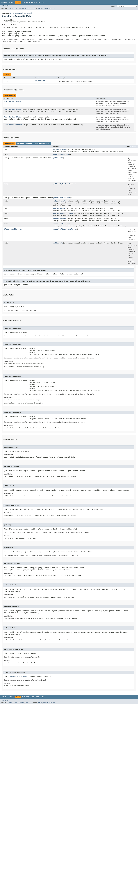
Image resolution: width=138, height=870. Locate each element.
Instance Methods (24, 143)
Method (27, 8)
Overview (4, 2)
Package (11, 2)
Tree (23, 2)
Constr (21, 8)
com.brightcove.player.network (20, 13)
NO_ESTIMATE (40, 81)
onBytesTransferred (61, 201)
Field (15, 8)
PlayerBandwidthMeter (13, 101)
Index (38, 2)
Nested (9, 8)
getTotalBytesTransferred (63, 184)
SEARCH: (113, 6)
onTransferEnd (59, 208)
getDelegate (58, 158)
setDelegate (58, 243)
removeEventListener (61, 224)
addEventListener (60, 149)
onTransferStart (60, 218)
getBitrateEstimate (61, 154)
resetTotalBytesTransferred (64, 229)
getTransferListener (61, 198)
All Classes (5, 6)
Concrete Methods (42, 143)
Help (42, 2)
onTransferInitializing (63, 213)
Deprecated (30, 2)
